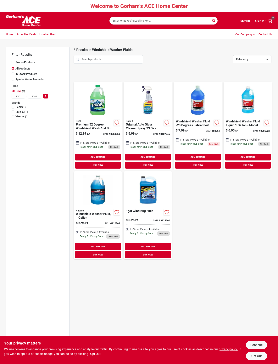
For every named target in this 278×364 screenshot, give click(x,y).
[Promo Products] (13, 62)
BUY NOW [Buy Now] (98, 165)
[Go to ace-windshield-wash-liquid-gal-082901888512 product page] (198, 126)
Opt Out (256, 356)
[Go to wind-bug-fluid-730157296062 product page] (148, 215)
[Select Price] (45, 96)
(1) (20, 107)
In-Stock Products (26, 74)
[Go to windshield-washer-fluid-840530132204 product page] (98, 215)
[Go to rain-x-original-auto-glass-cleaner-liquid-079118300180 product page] (148, 126)
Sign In (245, 20)
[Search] (214, 20)
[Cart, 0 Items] (270, 21)
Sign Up (260, 20)
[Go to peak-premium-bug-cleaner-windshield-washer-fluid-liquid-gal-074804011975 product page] (98, 126)
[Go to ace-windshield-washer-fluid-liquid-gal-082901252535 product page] (248, 126)
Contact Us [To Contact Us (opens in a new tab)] (265, 34)
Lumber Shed (47, 34)
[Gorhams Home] (23, 20)
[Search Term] (163, 21)
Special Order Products (29, 79)
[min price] (18, 96)
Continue (256, 345)
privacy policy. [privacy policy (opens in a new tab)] (228, 349)
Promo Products (25, 62)
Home (9, 34)
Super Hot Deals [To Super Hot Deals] (26, 34)
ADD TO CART (98, 157)
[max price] (34, 96)
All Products (22, 69)
